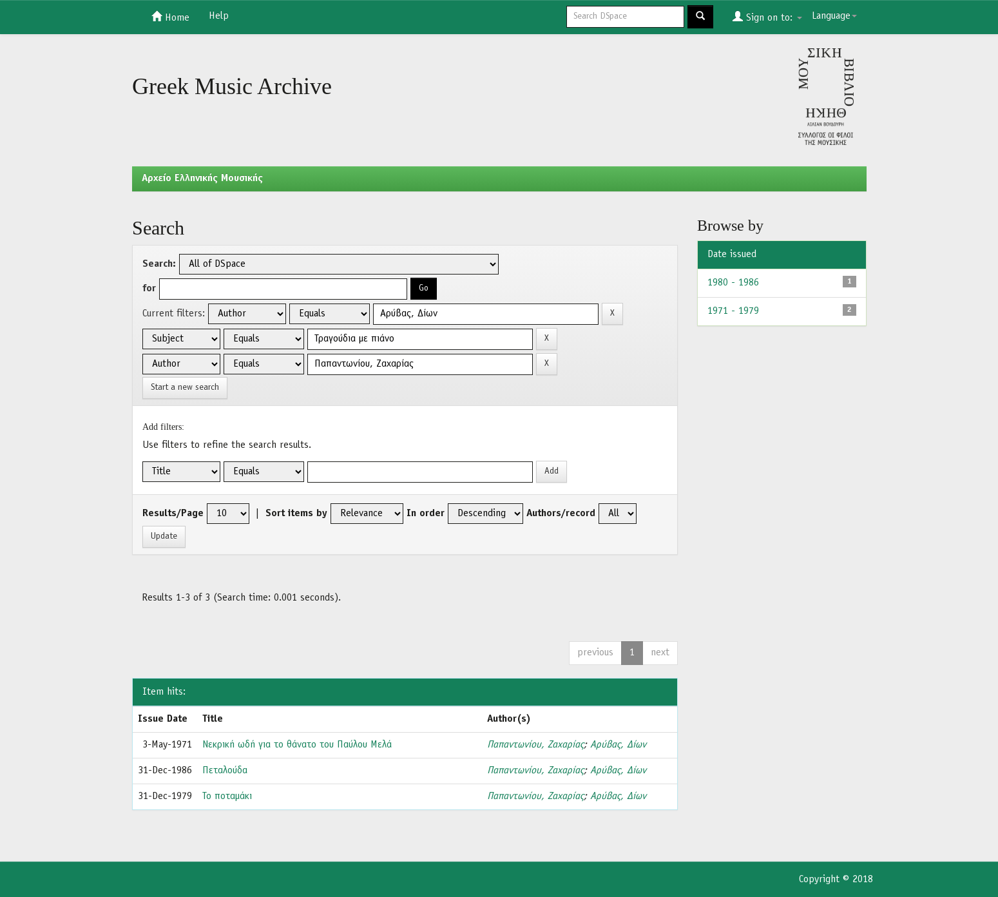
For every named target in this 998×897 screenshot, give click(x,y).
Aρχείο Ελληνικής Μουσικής (202, 178)
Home (170, 16)
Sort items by (296, 513)
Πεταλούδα (224, 771)
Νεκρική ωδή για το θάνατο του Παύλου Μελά (297, 745)
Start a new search (185, 387)
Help (219, 16)
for (149, 289)
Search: (159, 264)
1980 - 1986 (733, 283)
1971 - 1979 (733, 311)
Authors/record (560, 513)
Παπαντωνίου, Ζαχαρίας (535, 745)
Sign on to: (767, 16)
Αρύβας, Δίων (618, 745)
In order (426, 513)
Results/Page (173, 513)
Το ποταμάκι (227, 796)
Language (834, 16)
